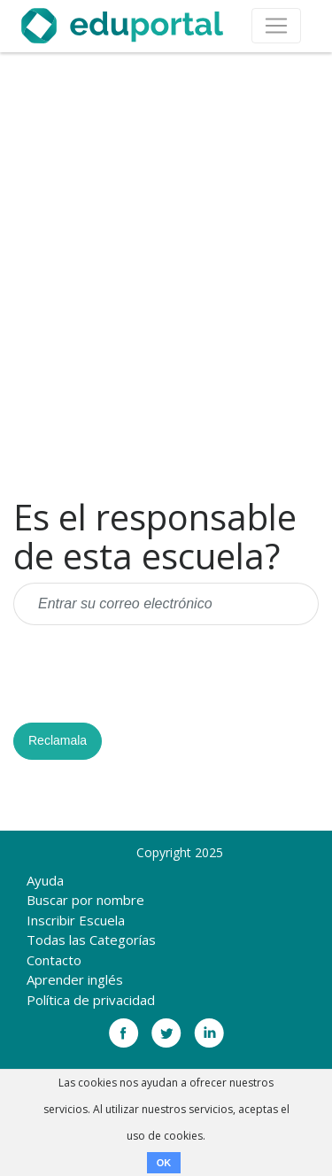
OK (164, 1162)
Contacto (54, 960)
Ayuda (45, 880)
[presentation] (147, 673)
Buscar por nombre (85, 900)
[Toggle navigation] (276, 25)
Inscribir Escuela (76, 920)
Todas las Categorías (91, 939)
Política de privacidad (91, 1000)
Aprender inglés (75, 979)
